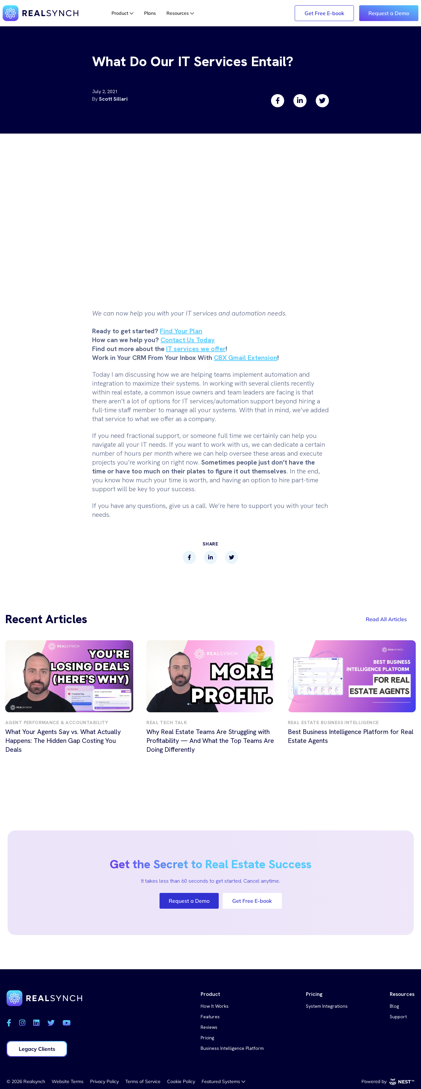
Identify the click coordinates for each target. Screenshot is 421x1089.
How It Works (215, 1006)
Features (210, 1017)
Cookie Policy (181, 1081)
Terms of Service (143, 1081)
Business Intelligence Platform (232, 1048)
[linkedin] (300, 100)
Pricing (207, 1038)
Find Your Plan (181, 331)
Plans (150, 13)
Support (398, 1017)
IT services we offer (196, 348)
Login (225, 13)
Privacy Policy (104, 1081)
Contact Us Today (188, 340)
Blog (394, 1006)
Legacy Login (269, 13)
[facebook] (277, 100)
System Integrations (327, 1006)
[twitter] (322, 100)
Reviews (209, 1027)
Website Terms (68, 1081)
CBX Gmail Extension (245, 357)
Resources (180, 13)
